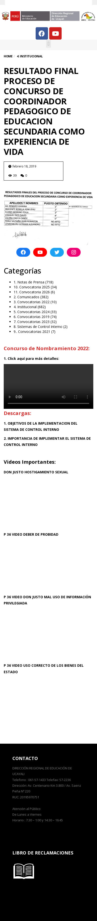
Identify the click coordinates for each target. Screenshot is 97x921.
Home (8, 56)
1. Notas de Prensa (29, 282)
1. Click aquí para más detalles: (31, 358)
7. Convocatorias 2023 (31, 321)
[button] (48, 44)
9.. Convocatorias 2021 (32, 331)
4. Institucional (25, 306)
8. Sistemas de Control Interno (38, 326)
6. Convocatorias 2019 (31, 316)
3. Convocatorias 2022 (31, 301)
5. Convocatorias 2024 (31, 311)
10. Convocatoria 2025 (32, 287)
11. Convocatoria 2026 (32, 292)
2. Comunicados (26, 297)
